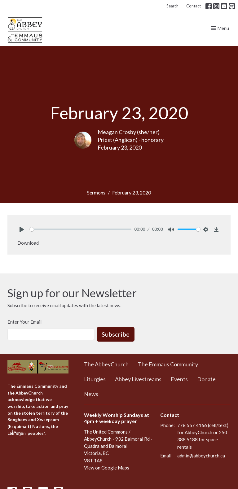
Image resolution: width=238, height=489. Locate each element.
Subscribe (116, 334)
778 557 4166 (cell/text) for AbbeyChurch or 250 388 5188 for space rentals (202, 436)
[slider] (80, 229)
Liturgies (95, 379)
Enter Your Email (24, 322)
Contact (193, 5)
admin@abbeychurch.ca (201, 455)
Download (28, 243)
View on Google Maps (106, 467)
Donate (206, 379)
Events (179, 379)
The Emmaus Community (168, 364)
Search (172, 5)
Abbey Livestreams (138, 379)
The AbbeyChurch (106, 364)
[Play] (22, 229)
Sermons (96, 192)
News (91, 394)
